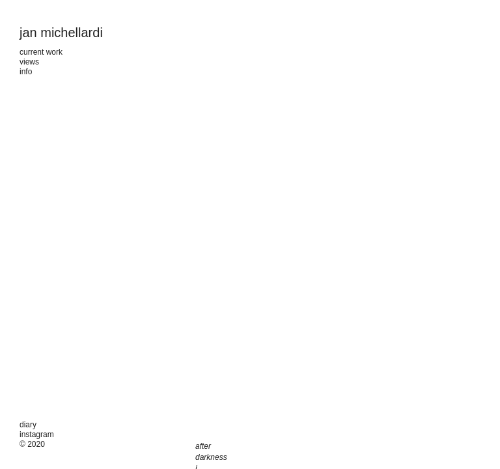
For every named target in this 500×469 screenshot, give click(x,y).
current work (41, 52)
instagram (37, 434)
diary (28, 424)
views (29, 61)
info (26, 71)
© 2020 (32, 444)
